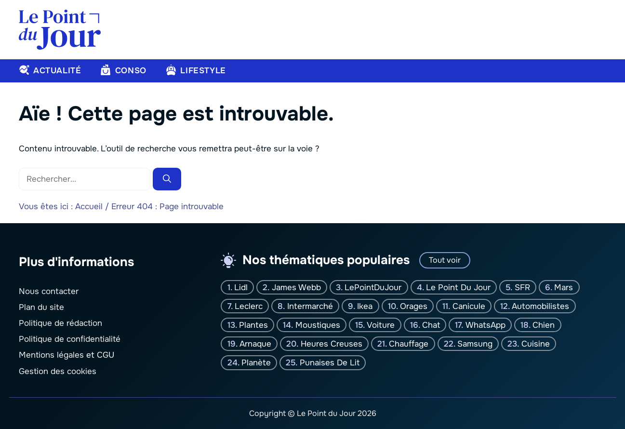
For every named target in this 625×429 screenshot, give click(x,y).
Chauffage (408, 344)
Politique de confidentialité (69, 339)
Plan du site (41, 307)
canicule (468, 306)
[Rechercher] (167, 179)
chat (431, 325)
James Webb (296, 287)
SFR (522, 287)
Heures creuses (331, 344)
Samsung (474, 344)
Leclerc (249, 306)
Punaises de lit (329, 363)
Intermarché (310, 306)
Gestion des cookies (57, 371)
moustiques (317, 325)
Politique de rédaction (60, 323)
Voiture (381, 325)
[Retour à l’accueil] (60, 29)
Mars (563, 287)
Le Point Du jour (458, 287)
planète (256, 363)
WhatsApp (485, 325)
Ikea (364, 306)
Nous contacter (49, 291)
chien (543, 325)
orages (413, 306)
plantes (253, 325)
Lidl (241, 287)
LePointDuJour (373, 287)
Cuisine (535, 344)
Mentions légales (51, 355)
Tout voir (445, 260)
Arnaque (255, 344)
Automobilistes (540, 306)
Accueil (89, 206)
